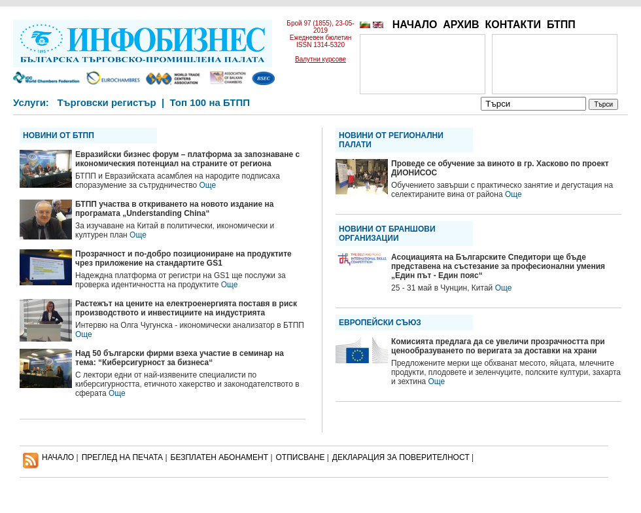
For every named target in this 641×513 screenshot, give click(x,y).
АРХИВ (461, 24)
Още (208, 185)
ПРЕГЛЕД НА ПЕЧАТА (122, 457)
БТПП (561, 24)
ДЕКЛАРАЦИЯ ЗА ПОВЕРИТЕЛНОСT (401, 457)
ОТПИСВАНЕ (300, 457)
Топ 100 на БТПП (210, 102)
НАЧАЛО (415, 24)
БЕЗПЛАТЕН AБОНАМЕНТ (220, 457)
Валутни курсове (320, 59)
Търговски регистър (106, 102)
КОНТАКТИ (513, 24)
